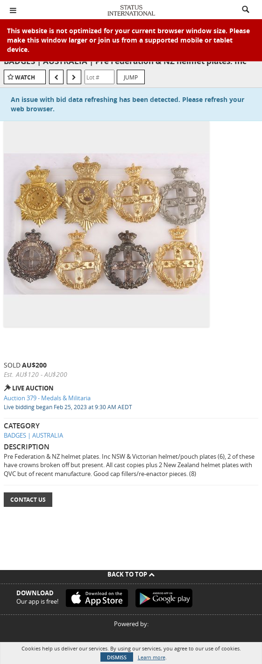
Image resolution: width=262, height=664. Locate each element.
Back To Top (131, 574)
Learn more (151, 657)
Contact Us (28, 500)
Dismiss (117, 657)
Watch (25, 77)
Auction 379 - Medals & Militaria (47, 398)
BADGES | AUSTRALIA (33, 435)
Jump (131, 77)
